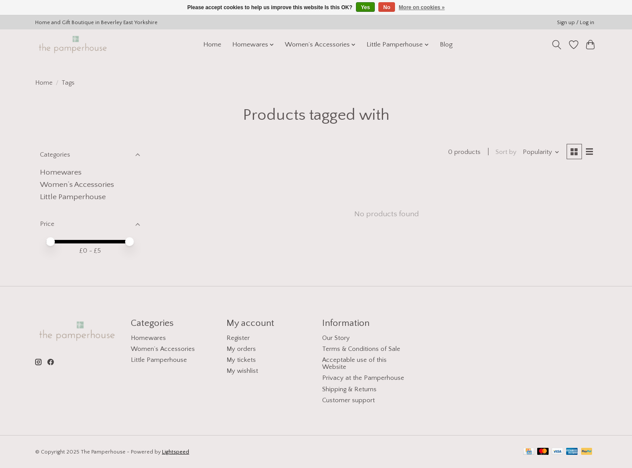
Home (212, 44)
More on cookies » (422, 7)
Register (238, 338)
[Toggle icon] (556, 45)
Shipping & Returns (349, 389)
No (386, 7)
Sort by (506, 152)
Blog (446, 44)
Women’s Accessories (77, 184)
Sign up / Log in (575, 22)
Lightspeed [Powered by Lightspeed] (175, 452)
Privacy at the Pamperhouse (363, 378)
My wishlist (242, 371)
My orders (241, 349)
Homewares (61, 172)
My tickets (241, 360)
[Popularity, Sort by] (541, 152)
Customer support (348, 400)
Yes (365, 7)
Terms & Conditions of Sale (361, 349)
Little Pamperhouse (73, 197)
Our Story (336, 338)
